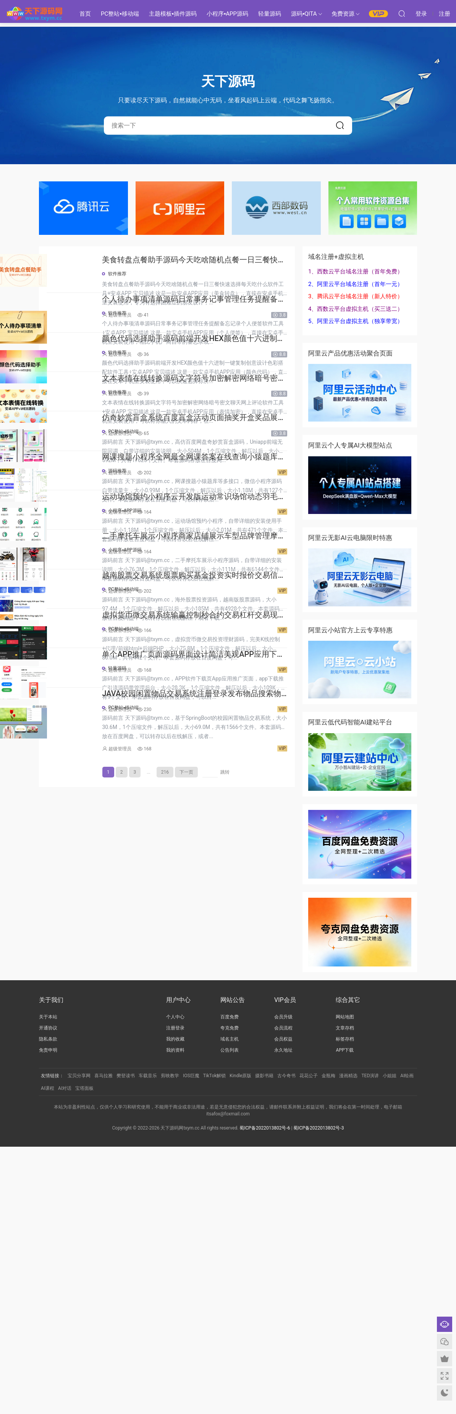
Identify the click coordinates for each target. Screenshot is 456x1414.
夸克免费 (229, 1295)
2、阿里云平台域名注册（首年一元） (355, 284)
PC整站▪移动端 (120, 13)
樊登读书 (125, 1343)
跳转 (225, 1221)
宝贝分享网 (79, 1343)
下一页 (186, 1221)
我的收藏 (175, 1306)
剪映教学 (170, 1343)
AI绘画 (407, 1343)
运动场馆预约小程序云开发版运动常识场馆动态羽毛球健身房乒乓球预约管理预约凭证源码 (220, 741)
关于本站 (48, 1284)
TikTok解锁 (214, 1343)
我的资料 (175, 1317)
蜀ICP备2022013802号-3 (318, 1395)
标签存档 (345, 1306)
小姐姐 (389, 1343)
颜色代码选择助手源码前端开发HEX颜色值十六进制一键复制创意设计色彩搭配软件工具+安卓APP (220, 420)
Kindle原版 (240, 1343)
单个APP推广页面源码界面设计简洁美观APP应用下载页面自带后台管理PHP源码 (220, 1062)
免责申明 (48, 1317)
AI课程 (47, 1356)
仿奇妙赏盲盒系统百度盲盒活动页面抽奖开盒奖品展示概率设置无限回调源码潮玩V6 (220, 581)
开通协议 (48, 1295)
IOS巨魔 (191, 1343)
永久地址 (283, 1317)
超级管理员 (173, 315)
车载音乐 (148, 1343)
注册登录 (175, 1295)
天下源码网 (34, 13)
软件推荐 (171, 273)
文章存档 (345, 1295)
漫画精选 (348, 1343)
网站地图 (345, 1284)
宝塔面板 (84, 1356)
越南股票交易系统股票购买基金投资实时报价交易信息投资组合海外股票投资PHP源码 (220, 902)
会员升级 (283, 1284)
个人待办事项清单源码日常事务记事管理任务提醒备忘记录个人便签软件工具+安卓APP (220, 340)
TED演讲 (370, 1343)
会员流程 (283, 1295)
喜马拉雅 (103, 1343)
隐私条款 (48, 1306)
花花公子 (308, 1343)
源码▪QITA (304, 13)
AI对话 (64, 1356)
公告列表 (229, 1317)
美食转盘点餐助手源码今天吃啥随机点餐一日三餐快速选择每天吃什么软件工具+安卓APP (220, 260)
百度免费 (229, 1284)
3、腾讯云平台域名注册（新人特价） (355, 296)
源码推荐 (171, 674)
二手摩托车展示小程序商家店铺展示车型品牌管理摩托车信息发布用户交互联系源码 (220, 821)
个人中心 (175, 1284)
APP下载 (345, 1317)
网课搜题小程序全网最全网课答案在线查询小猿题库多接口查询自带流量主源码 (220, 661)
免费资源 (342, 13)
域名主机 (229, 1306)
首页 (85, 13)
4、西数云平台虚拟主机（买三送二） (355, 308)
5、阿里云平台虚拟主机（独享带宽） (355, 321)
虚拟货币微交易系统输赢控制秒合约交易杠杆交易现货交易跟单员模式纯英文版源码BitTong (220, 982)
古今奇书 (286, 1343)
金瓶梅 (328, 1343)
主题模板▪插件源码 (173, 13)
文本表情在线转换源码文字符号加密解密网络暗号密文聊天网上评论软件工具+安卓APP (220, 501)
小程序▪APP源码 (227, 13)
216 (165, 1221)
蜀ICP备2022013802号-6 (264, 1395)
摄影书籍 (264, 1343)
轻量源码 (269, 13)
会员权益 (283, 1306)
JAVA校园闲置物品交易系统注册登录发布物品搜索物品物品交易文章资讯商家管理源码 (220, 1142)
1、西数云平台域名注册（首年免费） (355, 271)
